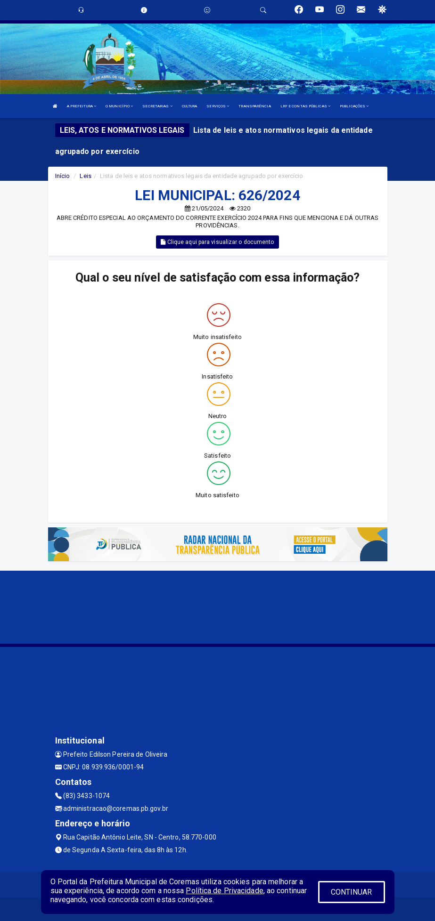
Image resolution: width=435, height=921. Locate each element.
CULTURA (189, 106)
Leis (85, 175)
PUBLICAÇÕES (354, 106)
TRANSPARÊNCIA (254, 106)
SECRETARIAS (157, 106)
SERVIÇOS (217, 106)
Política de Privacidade (224, 890)
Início (62, 175)
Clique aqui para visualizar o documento (217, 242)
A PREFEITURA (81, 106)
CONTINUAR (351, 892)
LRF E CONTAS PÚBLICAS (305, 106)
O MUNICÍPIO (119, 106)
